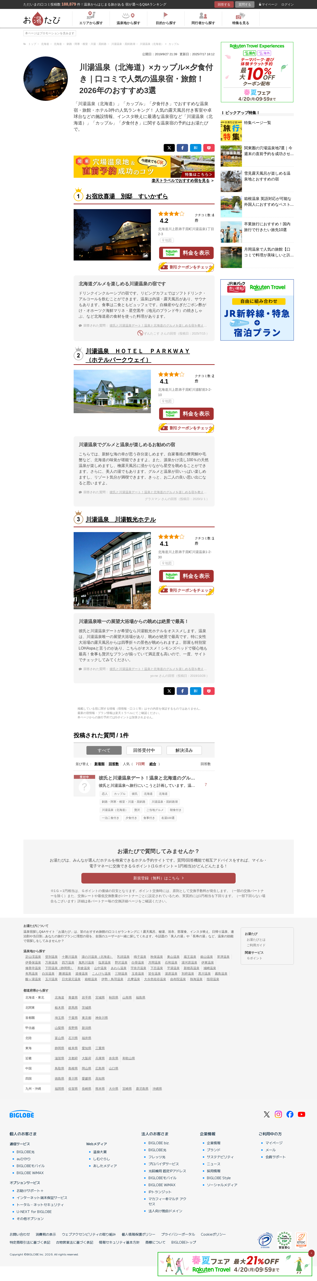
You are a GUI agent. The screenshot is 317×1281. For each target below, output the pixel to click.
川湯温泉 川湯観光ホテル (121, 519)
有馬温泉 (31, 973)
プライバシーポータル (178, 1234)
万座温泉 (51, 962)
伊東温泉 (207, 962)
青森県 (73, 997)
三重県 (100, 1048)
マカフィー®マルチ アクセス (167, 1201)
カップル (120, 793)
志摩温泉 (133, 979)
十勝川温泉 (69, 957)
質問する (245, 4)
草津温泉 (223, 957)
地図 (167, 240)
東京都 (86, 1018)
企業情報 (207, 1134)
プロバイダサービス (163, 1163)
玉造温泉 (138, 973)
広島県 (100, 1068)
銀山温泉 (206, 957)
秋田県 (113, 997)
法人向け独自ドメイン (165, 1210)
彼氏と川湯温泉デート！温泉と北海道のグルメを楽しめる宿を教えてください (164, 325)
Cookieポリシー (213, 1234)
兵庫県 (100, 1058)
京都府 (73, 1058)
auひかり (24, 1158)
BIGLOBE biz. (159, 1142)
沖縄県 (157, 1088)
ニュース (213, 1163)
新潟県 (86, 1028)
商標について (155, 1242)
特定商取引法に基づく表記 (30, 1242)
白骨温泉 (138, 962)
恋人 (105, 793)
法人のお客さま (155, 1134)
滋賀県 (59, 1058)
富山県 (59, 1038)
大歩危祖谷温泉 (155, 979)
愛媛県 (86, 1078)
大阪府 (86, 1058)
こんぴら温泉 (101, 973)
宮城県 (100, 997)
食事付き (149, 817)
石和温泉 (171, 962)
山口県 (113, 1068)
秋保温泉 (156, 957)
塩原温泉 (104, 962)
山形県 (127, 997)
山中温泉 (100, 968)
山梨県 (59, 1028)
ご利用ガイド (256, 945)
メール (271, 1149)
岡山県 (86, 1068)
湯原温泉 (171, 973)
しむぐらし (101, 1158)
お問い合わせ (20, 1234)
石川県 (73, 1038)
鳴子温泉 (140, 957)
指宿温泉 (213, 979)
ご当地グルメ (155, 809)
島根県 (73, 1068)
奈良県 (113, 1058)
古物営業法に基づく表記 (74, 1242)
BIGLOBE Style (219, 1177)
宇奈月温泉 (138, 968)
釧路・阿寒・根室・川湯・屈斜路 (123, 801)
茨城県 (86, 1007)
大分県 (113, 1088)
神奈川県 (101, 1018)
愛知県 (86, 1048)
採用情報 (213, 1170)
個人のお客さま (23, 1134)
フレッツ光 (156, 1156)
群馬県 (73, 1007)
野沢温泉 (121, 962)
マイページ (268, 4)
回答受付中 (144, 750)
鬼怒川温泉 (86, 962)
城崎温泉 (210, 968)
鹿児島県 (142, 1088)
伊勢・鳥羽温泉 (112, 979)
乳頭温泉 (123, 957)
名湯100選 (168, 817)
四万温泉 (68, 962)
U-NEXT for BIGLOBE (34, 1211)
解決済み (184, 750)
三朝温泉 (121, 973)
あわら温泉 (119, 968)
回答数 (114, 764)
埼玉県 (59, 1018)
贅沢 (137, 809)
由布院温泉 (178, 979)
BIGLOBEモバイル (31, 1165)
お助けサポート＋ (30, 1190)
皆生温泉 (154, 973)
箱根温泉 (91, 979)
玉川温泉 (51, 979)
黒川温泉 (204, 973)
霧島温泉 (221, 973)
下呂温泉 (156, 968)
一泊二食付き (110, 817)
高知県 (100, 1078)
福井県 (86, 1038)
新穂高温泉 (191, 968)
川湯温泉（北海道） (115, 809)
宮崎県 (127, 1088)
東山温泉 (173, 957)
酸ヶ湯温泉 (33, 979)
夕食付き (131, 817)
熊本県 (100, 1088)
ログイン (287, 4)
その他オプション (30, 1218)
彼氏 (135, 793)
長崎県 (86, 1088)
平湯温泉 (173, 968)
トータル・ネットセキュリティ (40, 1204)
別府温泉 (188, 973)
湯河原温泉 (189, 962)
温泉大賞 (100, 1151)
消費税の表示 (46, 1234)
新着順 (99, 764)
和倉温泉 (83, 968)
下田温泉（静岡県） (59, 968)
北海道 (148, 793)
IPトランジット (160, 1191)
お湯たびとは (256, 939)
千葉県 (73, 1018)
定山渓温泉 (33, 957)
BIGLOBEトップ (183, 1242)
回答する (224, 4)
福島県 (140, 997)
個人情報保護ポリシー (138, 1234)
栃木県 (59, 1007)
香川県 (73, 1078)
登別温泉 (51, 957)
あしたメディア (105, 1165)
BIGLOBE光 (26, 1151)
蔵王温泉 (190, 957)
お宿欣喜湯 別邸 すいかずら (127, 196)
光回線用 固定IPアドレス (167, 1170)
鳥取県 (59, 1068)
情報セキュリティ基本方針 (119, 1242)
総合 (152, 764)
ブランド (213, 1149)
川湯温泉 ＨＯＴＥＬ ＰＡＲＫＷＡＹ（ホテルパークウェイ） (138, 355)
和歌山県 (128, 1058)
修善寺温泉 (33, 968)
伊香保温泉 (33, 962)
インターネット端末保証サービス (42, 1197)
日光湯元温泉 (71, 979)
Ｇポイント (254, 958)
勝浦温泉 (65, 973)
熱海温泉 (196, 979)
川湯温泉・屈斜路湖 (165, 801)
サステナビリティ (220, 1156)
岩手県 (86, 997)
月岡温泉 (154, 962)
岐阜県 (73, 1048)
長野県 (73, 1028)
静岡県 (59, 1048)
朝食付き (176, 809)
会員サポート (276, 1156)
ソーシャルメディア (222, 1184)
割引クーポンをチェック (186, 267)
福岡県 (59, 1088)
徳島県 (59, 1078)
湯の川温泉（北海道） (97, 957)
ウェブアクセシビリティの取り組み (89, 1234)
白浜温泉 (48, 973)
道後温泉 (81, 973)
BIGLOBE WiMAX (30, 1172)
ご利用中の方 (270, 1134)
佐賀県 (73, 1088)
